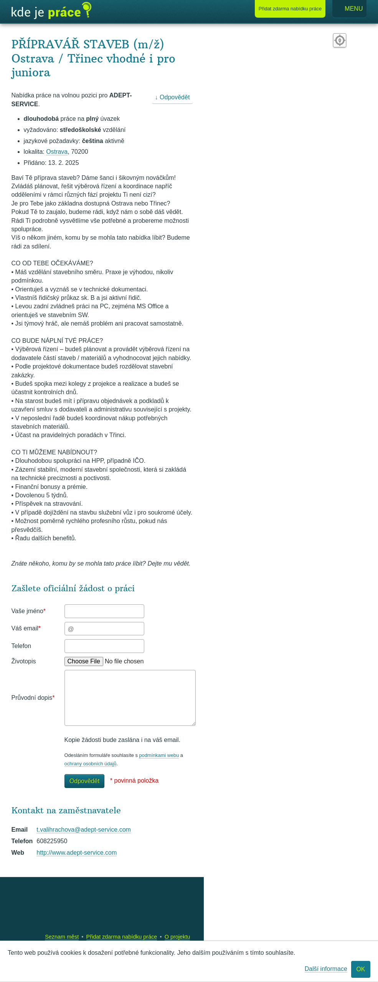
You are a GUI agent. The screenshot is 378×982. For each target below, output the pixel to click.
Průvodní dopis (33, 697)
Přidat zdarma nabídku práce (121, 937)
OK (360, 969)
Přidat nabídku (290, 9)
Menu (349, 9)
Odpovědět (84, 781)
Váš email (26, 628)
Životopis (24, 661)
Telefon (21, 646)
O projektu (177, 937)
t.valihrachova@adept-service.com (83, 829)
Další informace (326, 969)
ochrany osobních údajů (90, 764)
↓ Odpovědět (172, 97)
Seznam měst (62, 937)
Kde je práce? (51, 11)
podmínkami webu (159, 755)
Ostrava (57, 151)
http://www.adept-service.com (76, 852)
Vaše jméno (29, 611)
